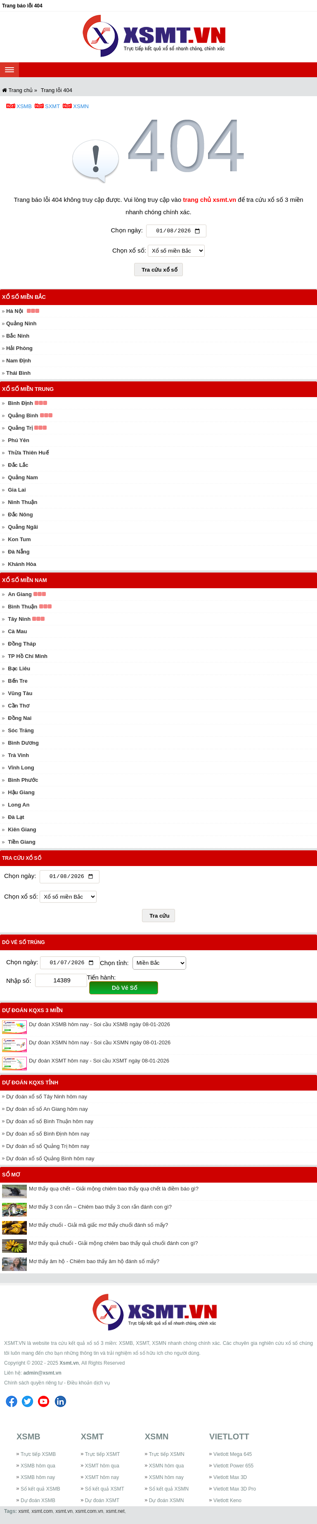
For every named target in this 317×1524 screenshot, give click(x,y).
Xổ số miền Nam (24, 581)
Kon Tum (19, 540)
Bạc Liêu (19, 670)
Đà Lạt (16, 818)
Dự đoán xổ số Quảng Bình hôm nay (50, 1161)
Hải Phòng (19, 349)
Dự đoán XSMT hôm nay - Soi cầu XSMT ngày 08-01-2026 (99, 1063)
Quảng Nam (23, 479)
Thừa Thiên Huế (28, 454)
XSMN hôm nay (166, 1480)
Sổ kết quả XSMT (104, 1492)
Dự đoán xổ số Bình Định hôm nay (47, 1137)
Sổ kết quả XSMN (169, 1492)
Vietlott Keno (227, 1503)
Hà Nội (14, 312)
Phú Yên (18, 441)
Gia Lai (17, 491)
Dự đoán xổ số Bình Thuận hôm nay (49, 1124)
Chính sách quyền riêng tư (33, 1386)
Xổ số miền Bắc (24, 298)
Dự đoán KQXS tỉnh (30, 1085)
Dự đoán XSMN (166, 1503)
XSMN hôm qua (166, 1469)
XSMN (81, 106)
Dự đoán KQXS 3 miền (32, 1013)
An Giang (20, 595)
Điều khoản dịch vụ (88, 1386)
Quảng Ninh (21, 325)
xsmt (23, 1514)
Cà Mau (17, 632)
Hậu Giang (21, 793)
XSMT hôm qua (102, 1469)
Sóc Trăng (21, 732)
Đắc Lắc (18, 466)
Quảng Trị (20, 429)
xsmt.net (115, 1514)
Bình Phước (23, 781)
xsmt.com (41, 1514)
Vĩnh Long (21, 769)
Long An (18, 806)
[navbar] (9, 69)
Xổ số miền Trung (28, 390)
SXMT (52, 106)
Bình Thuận (22, 608)
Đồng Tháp (22, 645)
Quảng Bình (23, 417)
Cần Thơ (18, 707)
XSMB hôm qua (38, 1469)
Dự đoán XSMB (38, 1503)
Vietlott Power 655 (233, 1469)
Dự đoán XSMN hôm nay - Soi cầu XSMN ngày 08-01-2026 (99, 1045)
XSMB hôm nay (38, 1480)
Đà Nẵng (19, 553)
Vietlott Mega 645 (232, 1457)
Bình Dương (23, 744)
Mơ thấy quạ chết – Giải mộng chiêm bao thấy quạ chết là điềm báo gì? (114, 1191)
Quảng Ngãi (23, 528)
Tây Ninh (19, 620)
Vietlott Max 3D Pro (234, 1492)
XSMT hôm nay (102, 1480)
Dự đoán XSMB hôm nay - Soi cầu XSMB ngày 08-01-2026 (99, 1027)
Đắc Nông (20, 516)
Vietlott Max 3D (230, 1480)
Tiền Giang (21, 843)
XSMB (24, 106)
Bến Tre (17, 682)
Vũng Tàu (20, 694)
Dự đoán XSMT (102, 1503)
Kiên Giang (22, 831)
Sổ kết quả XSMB (40, 1492)
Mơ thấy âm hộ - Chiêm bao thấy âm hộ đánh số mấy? (94, 1264)
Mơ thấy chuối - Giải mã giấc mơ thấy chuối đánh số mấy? (98, 1228)
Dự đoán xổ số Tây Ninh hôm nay (46, 1099)
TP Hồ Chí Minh (27, 657)
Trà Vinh (18, 756)
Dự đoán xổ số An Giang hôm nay (47, 1112)
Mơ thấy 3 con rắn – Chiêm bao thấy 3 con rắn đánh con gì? (100, 1210)
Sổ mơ (11, 1177)
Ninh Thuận (22, 503)
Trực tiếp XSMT (102, 1457)
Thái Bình (18, 374)
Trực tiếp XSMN (167, 1457)
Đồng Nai (19, 719)
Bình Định (20, 404)
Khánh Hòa (22, 565)
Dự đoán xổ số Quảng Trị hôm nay (47, 1149)
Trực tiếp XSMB (38, 1457)
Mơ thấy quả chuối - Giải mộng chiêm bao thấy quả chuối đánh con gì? (113, 1246)
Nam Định (18, 362)
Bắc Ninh (17, 337)
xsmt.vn (64, 1514)
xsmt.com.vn (89, 1514)
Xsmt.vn (69, 1366)
